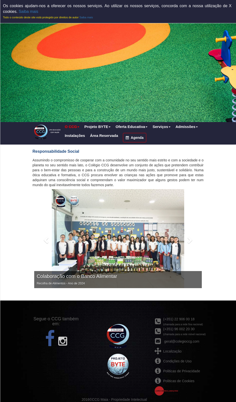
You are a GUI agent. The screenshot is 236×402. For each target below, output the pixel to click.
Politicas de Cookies (178, 381)
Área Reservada (104, 135)
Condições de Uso (177, 361)
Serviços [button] (161, 127)
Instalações (75, 135)
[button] (45, 238)
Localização (172, 351)
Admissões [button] (187, 127)
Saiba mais (28, 11)
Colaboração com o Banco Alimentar (77, 276)
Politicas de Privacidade (181, 371)
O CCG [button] (72, 127)
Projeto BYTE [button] (97, 127)
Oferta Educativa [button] (132, 127)
